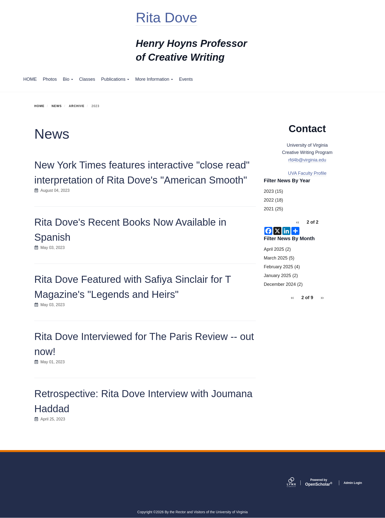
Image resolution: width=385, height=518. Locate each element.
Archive (76, 106)
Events (186, 79)
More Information (154, 79)
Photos (50, 79)
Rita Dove (166, 17)
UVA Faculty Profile (307, 173)
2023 (269, 191)
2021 (269, 208)
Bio (68, 79)
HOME (30, 79)
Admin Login (353, 483)
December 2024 (280, 284)
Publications (115, 79)
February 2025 (278, 266)
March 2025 (276, 258)
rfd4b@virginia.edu (307, 159)
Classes (87, 79)
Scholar (318, 482)
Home (39, 106)
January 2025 (277, 275)
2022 (269, 200)
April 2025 (274, 249)
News (57, 106)
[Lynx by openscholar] (295, 483)
